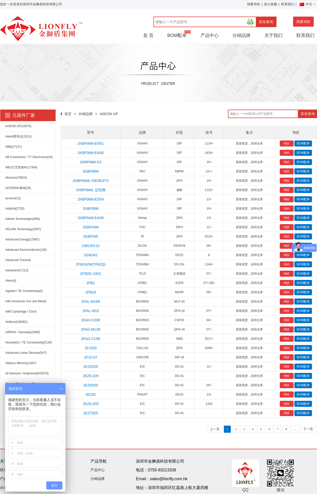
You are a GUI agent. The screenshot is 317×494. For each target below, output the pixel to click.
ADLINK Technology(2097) (23, 229)
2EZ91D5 (90, 367)
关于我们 (273, 35)
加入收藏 (270, 4)
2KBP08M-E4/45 (90, 153)
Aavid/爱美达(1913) (18, 136)
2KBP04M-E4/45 (90, 218)
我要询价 (253, 4)
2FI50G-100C (90, 274)
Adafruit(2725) (14, 208)
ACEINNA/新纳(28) (18, 188)
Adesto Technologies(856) (22, 219)
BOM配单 (177, 35)
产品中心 (210, 35)
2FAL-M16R (90, 302)
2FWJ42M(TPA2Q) (90, 264)
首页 (67, 114)
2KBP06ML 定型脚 (90, 190)
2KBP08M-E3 (90, 162)
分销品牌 (241, 35)
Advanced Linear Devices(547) (26, 353)
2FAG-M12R (91, 329)
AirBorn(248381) (16, 322)
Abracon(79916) (16, 177)
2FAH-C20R (90, 320)
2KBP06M (91, 209)
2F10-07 (90, 357)
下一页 (308, 429)
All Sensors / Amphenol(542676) (27, 373)
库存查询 (266, 22)
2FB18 (91, 292)
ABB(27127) (13, 147)
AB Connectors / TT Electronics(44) (29, 157)
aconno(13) (13, 198)
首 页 (148, 35)
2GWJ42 (90, 255)
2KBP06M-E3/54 (90, 199)
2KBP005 (90, 236)
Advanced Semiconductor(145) (26, 250)
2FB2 (91, 283)
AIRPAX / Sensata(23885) (22, 332)
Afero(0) (10, 280)
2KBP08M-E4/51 (90, 143)
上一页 (215, 429)
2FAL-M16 (91, 311)
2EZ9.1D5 (91, 376)
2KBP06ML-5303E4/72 (91, 181)
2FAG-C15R (90, 339)
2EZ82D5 (90, 385)
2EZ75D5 (90, 413)
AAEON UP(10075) (18, 126)
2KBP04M (91, 227)
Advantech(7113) (16, 270)
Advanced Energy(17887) (22, 239)
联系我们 (287, 4)
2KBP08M (91, 171)
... (295, 429)
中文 (307, 4)
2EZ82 (91, 394)
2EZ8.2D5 (91, 404)
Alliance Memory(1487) (20, 363)
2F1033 (91, 348)
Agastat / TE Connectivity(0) (24, 291)
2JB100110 (91, 246)
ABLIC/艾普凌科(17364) (21, 167)
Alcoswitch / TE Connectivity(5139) (28, 342)
